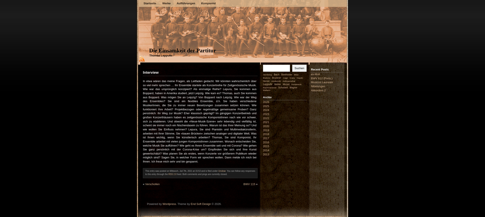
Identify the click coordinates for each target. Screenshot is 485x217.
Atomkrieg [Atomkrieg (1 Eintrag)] (267, 75)
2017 (266, 138)
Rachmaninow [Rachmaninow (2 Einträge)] (269, 87)
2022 (266, 118)
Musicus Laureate (322, 82)
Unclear (222, 171)
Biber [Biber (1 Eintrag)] (296, 75)
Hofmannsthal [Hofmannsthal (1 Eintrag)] (289, 81)
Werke (166, 3)
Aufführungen (186, 3)
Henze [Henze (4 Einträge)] (266, 81)
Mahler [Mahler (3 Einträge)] (277, 84)
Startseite (150, 3)
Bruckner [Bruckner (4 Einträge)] (276, 77)
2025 (266, 106)
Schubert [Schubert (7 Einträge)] (283, 87)
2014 (266, 150)
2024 (266, 110)
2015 (266, 146)
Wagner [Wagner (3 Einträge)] (293, 87)
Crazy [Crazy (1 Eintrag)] (292, 78)
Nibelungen (318, 86)
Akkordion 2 (318, 90)
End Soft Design (201, 204)
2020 (266, 126)
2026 (266, 102)
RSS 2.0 (172, 174)
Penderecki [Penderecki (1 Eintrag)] (297, 84)
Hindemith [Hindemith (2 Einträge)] (276, 81)
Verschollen (152, 184)
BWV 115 (249, 184)
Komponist (208, 3)
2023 (266, 114)
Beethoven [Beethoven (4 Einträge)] (286, 74)
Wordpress (169, 204)
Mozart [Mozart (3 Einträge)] (286, 84)
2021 (266, 122)
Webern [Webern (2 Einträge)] (266, 90)
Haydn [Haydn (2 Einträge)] (300, 78)
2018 (266, 134)
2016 (266, 142)
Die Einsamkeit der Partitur (182, 50)
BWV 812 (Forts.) (321, 78)
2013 (266, 154)
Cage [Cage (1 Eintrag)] (285, 78)
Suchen (299, 68)
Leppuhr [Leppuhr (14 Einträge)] (267, 84)
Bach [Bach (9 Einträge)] (277, 74)
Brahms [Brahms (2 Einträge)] (266, 78)
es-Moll (315, 74)
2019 (266, 130)
